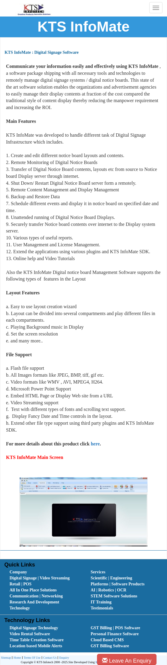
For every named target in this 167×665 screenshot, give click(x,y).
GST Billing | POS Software (115, 628)
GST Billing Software (110, 646)
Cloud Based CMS (107, 640)
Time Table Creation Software (37, 640)
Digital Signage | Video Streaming (40, 578)
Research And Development (34, 602)
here (95, 443)
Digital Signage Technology (34, 628)
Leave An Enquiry (126, 660)
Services (98, 572)
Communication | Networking (36, 596)
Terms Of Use (31, 658)
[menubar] (85, 590)
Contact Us (49, 658)
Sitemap (6, 657)
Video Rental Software (30, 634)
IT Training (101, 602)
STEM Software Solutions (114, 596)
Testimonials (102, 608)
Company (18, 572)
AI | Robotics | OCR (108, 590)
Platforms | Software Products (117, 584)
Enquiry (63, 658)
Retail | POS (21, 584)
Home (16, 658)
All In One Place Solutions (33, 590)
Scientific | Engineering (111, 578)
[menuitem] (43, 572)
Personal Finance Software (115, 634)
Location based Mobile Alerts (36, 646)
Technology (20, 608)
